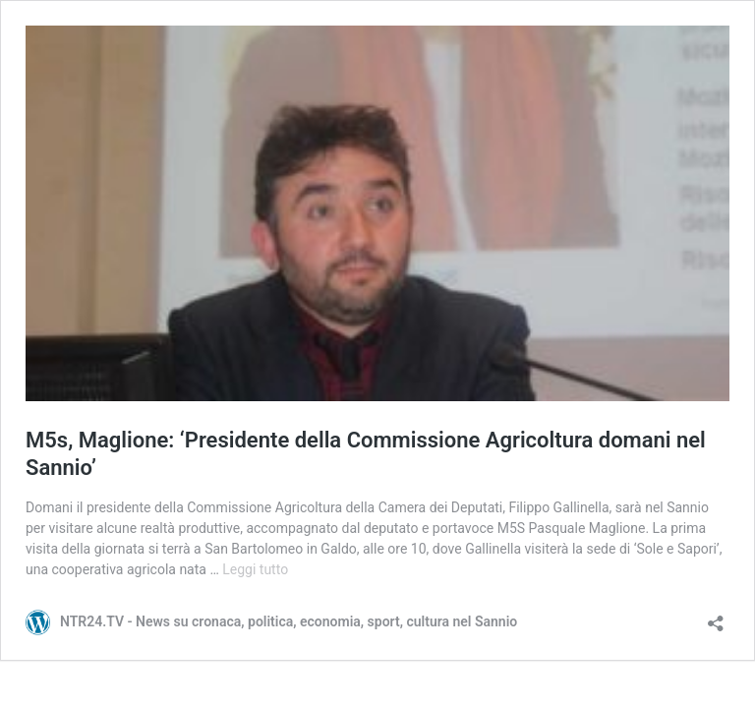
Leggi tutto (255, 569)
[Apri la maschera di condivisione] (715, 617)
